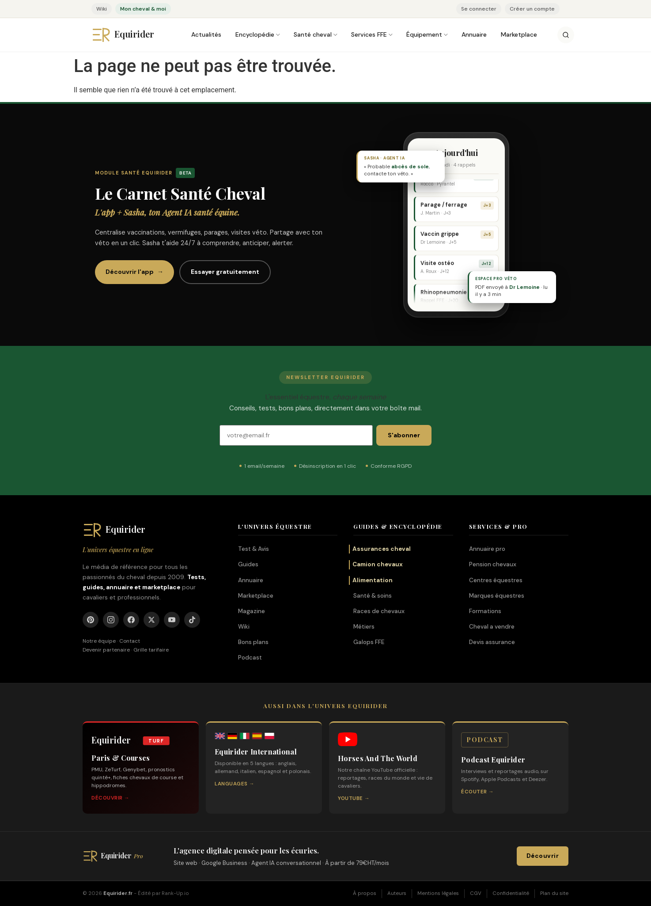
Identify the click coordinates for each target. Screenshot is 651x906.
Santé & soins (372, 595)
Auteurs (396, 893)
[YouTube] (172, 620)
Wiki (101, 8)
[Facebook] (131, 620)
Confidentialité (510, 893)
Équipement (424, 34)
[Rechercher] (565, 35)
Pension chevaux (492, 564)
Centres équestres (495, 580)
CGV (475, 893)
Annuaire (474, 34)
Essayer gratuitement (225, 272)
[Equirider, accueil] (131, 35)
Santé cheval (313, 34)
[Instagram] (111, 620)
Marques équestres (496, 595)
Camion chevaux (377, 564)
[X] (151, 620)
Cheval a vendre (492, 626)
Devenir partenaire (106, 649)
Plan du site (554, 893)
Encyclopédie (254, 34)
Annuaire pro (487, 549)
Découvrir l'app (134, 272)
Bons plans (253, 642)
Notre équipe (99, 640)
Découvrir (542, 856)
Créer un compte (532, 8)
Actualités (206, 34)
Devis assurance (492, 642)
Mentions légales (438, 893)
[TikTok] (192, 620)
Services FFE (369, 34)
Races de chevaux (379, 611)
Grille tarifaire (151, 649)
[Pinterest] (90, 620)
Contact (129, 640)
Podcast (250, 658)
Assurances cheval (381, 549)
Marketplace (519, 34)
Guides (248, 564)
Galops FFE (368, 642)
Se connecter (478, 8)
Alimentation (372, 580)
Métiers (364, 626)
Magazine (251, 611)
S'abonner (404, 435)
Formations (485, 611)
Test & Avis (253, 549)
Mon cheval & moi (143, 8)
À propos (364, 893)
